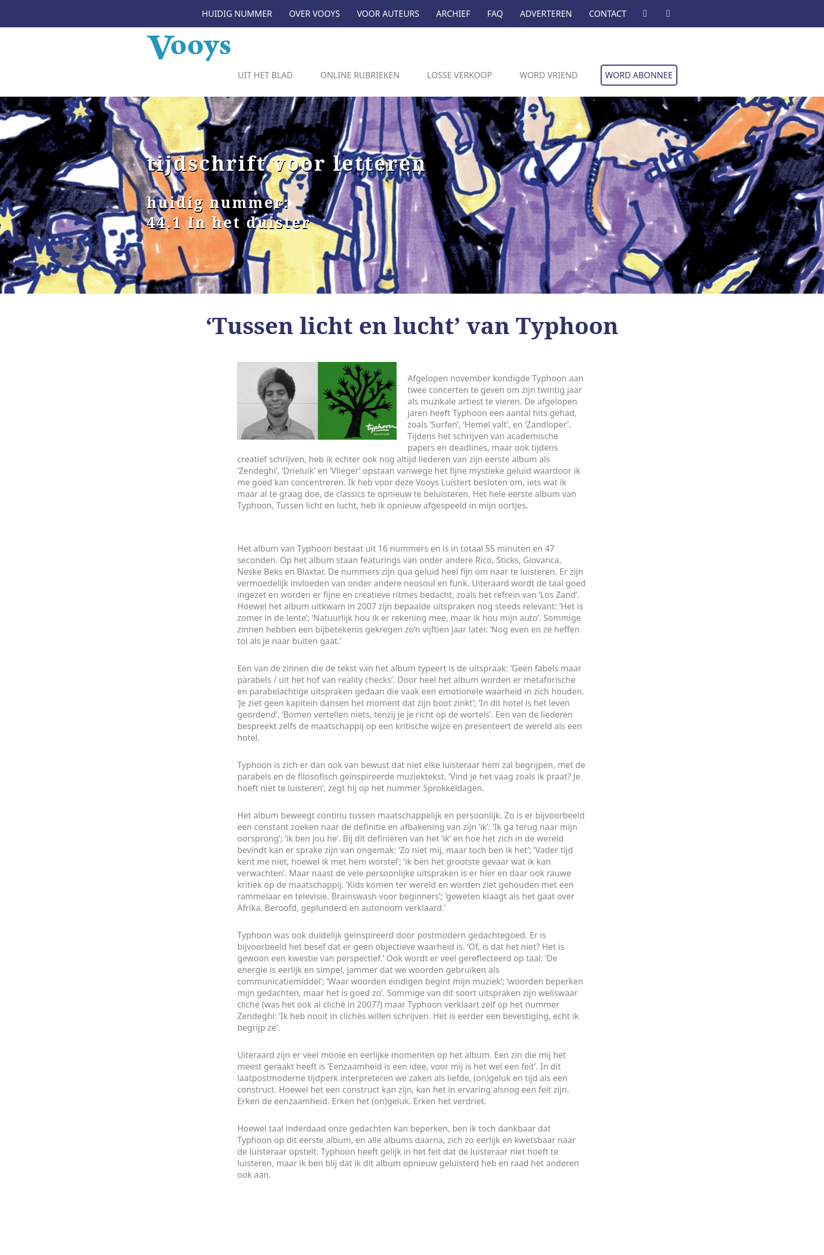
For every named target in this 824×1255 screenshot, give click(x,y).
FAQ (495, 13)
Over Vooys (314, 13)
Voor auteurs (388, 13)
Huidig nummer (237, 13)
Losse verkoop (459, 75)
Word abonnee (639, 75)
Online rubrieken (359, 75)
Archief (453, 13)
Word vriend (549, 75)
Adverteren (546, 13)
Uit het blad (265, 75)
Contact (607, 13)
